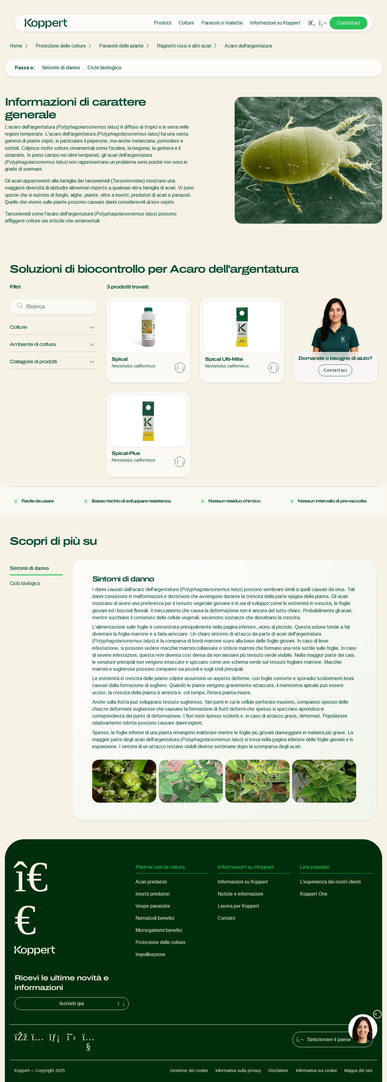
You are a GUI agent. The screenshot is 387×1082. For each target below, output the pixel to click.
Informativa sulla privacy (238, 1070)
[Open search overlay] (312, 23)
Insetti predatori (152, 893)
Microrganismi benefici (158, 930)
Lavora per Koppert (238, 906)
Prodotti (162, 22)
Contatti (226, 918)
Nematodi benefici (154, 918)
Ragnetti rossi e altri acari (184, 45)
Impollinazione (150, 954)
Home (16, 45)
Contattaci (348, 22)
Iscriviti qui (93, 1003)
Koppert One (313, 893)
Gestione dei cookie (189, 1070)
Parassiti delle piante (121, 45)
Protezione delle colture (61, 45)
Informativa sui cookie (316, 1070)
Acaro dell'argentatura (248, 45)
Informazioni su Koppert (275, 22)
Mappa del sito (358, 1070)
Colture (186, 22)
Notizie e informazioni (240, 893)
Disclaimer (278, 1070)
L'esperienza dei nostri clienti (330, 881)
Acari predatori (151, 881)
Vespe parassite (152, 906)
